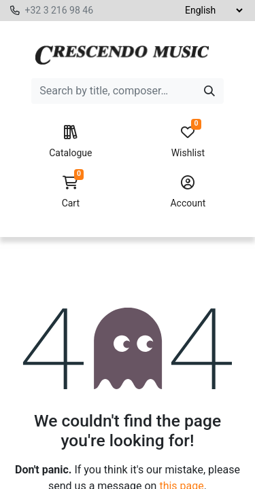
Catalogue (70, 142)
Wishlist (188, 142)
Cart (70, 192)
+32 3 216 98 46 (58, 10)
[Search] (209, 91)
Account (188, 192)
